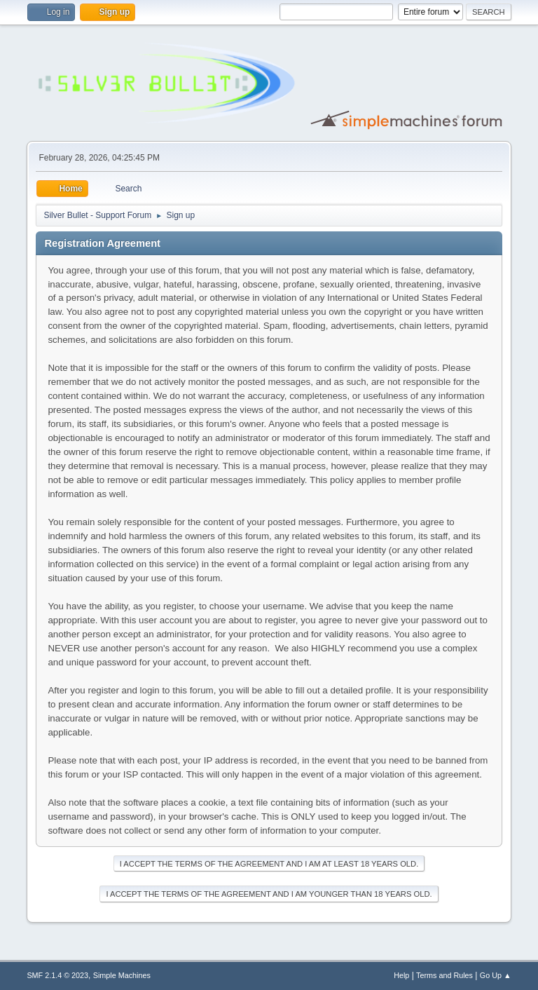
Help (401, 975)
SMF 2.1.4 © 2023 (57, 975)
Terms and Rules (444, 975)
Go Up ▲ (495, 975)
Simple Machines (122, 975)
